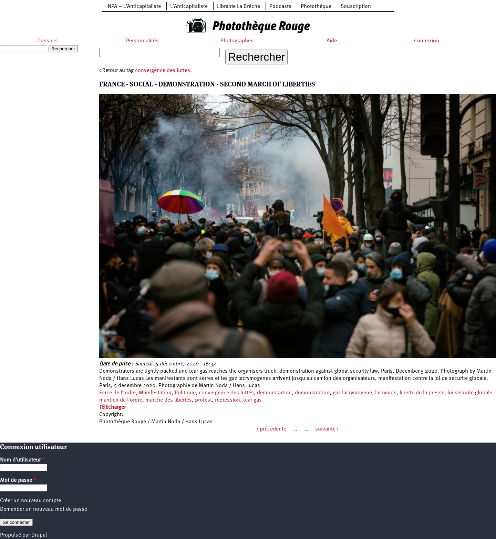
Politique (185, 393)
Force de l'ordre (117, 393)
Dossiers (47, 41)
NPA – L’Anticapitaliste (134, 6)
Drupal (39, 535)
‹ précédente (271, 429)
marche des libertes (168, 400)
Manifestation (155, 393)
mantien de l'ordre (120, 400)
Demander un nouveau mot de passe (43, 509)
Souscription (356, 6)
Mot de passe (18, 480)
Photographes (237, 41)
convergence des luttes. (163, 70)
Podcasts (280, 6)
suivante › (327, 429)
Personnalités (142, 41)
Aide (332, 41)
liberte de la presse (422, 393)
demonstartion (274, 393)
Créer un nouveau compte (30, 501)
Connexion (426, 41)
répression (227, 400)
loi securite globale (469, 393)
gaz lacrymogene (352, 393)
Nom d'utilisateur (22, 460)
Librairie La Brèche (238, 6)
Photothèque (316, 6)
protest (203, 400)
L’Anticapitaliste (189, 6)
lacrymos (385, 393)
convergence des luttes (226, 393)
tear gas (252, 400)
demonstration (312, 393)
